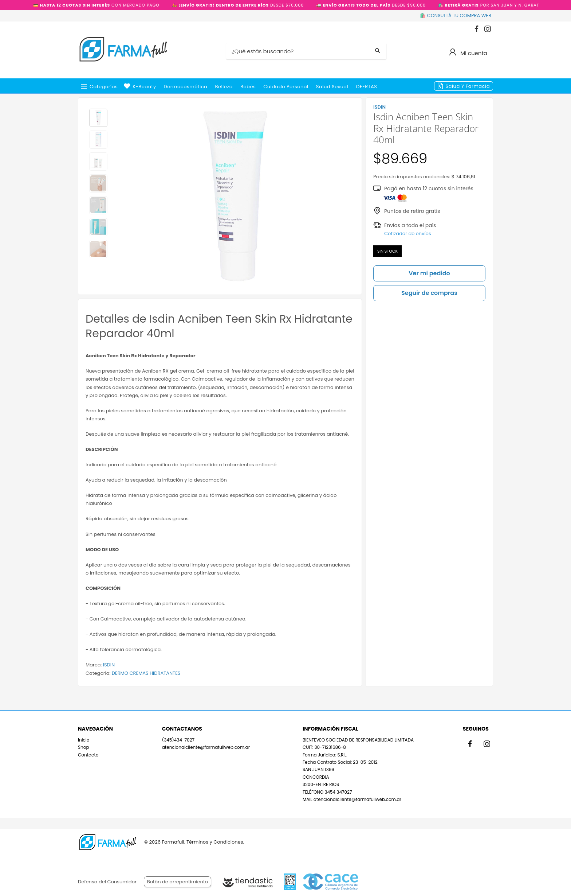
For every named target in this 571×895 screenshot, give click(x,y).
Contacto (88, 755)
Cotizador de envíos (407, 233)
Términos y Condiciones (214, 841)
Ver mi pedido (429, 273)
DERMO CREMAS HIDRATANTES (146, 673)
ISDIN (109, 664)
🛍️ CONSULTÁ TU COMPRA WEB (455, 15)
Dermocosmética (186, 86)
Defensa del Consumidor (107, 881)
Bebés (248, 86)
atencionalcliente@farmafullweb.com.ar (206, 747)
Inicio (84, 740)
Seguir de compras (429, 293)
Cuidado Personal (285, 86)
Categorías (104, 86)
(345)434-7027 (178, 740)
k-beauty (144, 86)
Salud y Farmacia (467, 86)
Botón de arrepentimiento (177, 881)
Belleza (224, 86)
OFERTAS (366, 86)
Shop (83, 747)
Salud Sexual (332, 86)
